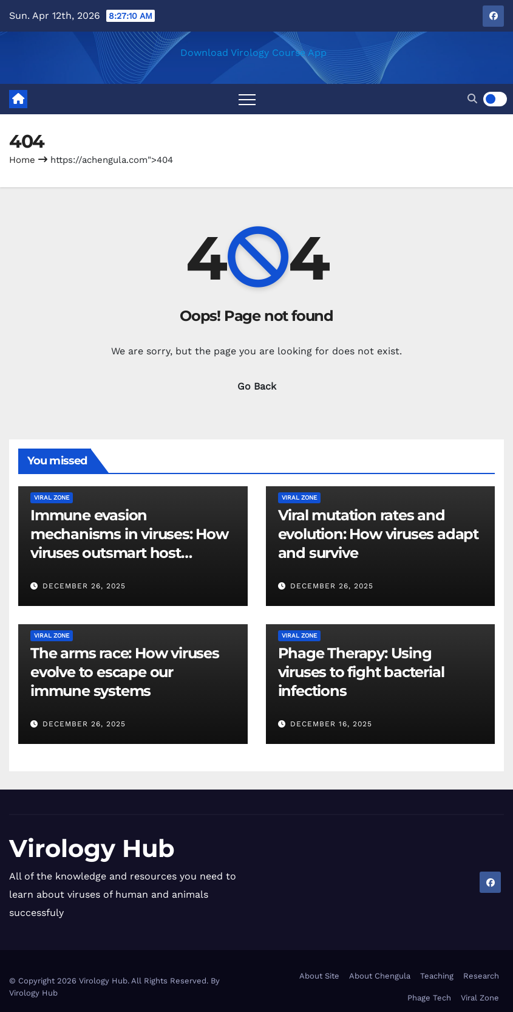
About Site (319, 975)
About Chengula (379, 975)
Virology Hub (92, 848)
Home (22, 159)
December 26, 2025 (84, 586)
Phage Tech (429, 997)
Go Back (256, 386)
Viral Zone (51, 497)
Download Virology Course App (253, 52)
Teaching (437, 975)
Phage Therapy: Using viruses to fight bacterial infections (361, 672)
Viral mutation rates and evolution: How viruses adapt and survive (378, 534)
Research (481, 975)
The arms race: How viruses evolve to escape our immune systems (124, 672)
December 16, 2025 (331, 724)
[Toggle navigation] (247, 99)
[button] (472, 99)
